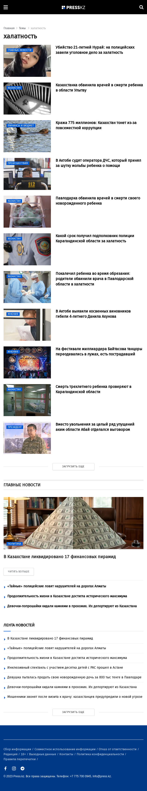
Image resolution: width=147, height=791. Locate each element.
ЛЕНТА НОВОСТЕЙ (19, 625)
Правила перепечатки (20, 759)
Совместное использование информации (65, 749)
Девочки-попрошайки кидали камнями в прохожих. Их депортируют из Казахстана (72, 606)
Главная (9, 28)
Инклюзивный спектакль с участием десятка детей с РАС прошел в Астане (65, 668)
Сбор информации (18, 749)
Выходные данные (43, 754)
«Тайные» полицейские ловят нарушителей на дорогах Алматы (56, 586)
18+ (24, 754)
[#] (73, 7)
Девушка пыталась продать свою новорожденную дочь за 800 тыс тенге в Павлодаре (74, 677)
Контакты (66, 754)
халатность (38, 28)
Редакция (11, 754)
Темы (23, 28)
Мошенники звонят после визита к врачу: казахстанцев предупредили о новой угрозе (75, 697)
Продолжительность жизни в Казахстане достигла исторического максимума (67, 596)
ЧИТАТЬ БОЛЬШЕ (18, 571)
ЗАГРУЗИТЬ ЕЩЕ (73, 466)
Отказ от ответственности (118, 749)
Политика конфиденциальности (101, 754)
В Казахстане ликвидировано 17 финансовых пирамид (50, 638)
